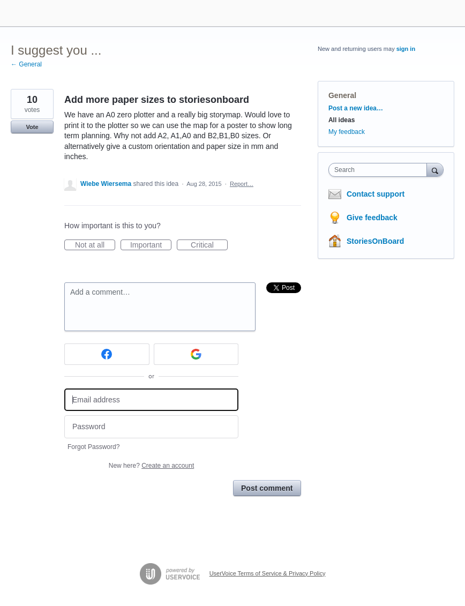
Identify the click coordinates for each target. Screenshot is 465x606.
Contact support (375, 194)
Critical (209, 245)
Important (150, 245)
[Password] (151, 426)
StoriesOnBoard (375, 241)
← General (26, 64)
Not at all (95, 245)
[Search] (435, 169)
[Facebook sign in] (106, 354)
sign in (405, 49)
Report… (241, 184)
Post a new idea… (355, 108)
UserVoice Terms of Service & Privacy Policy (267, 573)
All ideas (341, 120)
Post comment (266, 488)
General (342, 95)
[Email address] (151, 400)
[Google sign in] (196, 354)
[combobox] (380, 170)
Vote (32, 127)
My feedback (346, 132)
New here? (151, 465)
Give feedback (372, 217)
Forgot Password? (93, 447)
